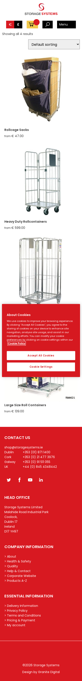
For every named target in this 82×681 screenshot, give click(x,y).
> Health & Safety (17, 561)
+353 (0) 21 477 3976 (39, 457)
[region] (41, 340)
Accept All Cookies (41, 355)
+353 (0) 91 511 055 (36, 462)
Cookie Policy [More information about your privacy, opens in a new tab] (16, 343)
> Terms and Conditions (22, 615)
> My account (14, 625)
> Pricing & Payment (19, 620)
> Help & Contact (17, 571)
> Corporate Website (20, 576)
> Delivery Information (21, 606)
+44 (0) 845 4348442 (40, 466)
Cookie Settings (41, 367)
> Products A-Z (15, 580)
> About (10, 556)
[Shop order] (54, 44)
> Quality (11, 566)
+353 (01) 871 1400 (36, 452)
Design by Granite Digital (41, 672)
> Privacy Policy (16, 610)
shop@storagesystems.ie (23, 447)
